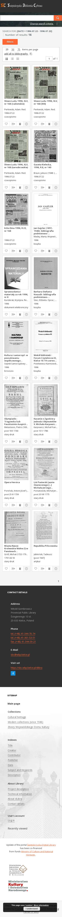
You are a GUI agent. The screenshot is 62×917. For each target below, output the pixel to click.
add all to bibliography (18, 53)
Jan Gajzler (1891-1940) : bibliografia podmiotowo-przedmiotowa (44, 231)
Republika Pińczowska (45, 545)
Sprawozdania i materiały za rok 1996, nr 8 (16, 294)
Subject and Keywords (20, 770)
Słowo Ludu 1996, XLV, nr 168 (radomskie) (16, 102)
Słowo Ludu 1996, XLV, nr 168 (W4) (46, 102)
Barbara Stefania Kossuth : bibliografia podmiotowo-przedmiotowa (45, 294)
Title (10, 745)
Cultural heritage (17, 717)
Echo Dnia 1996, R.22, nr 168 (15, 229)
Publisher (13, 760)
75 (19, 49)
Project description (18, 789)
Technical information (20, 794)
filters (10, 41)
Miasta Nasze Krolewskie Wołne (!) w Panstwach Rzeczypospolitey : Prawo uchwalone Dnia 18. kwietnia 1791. (16, 548)
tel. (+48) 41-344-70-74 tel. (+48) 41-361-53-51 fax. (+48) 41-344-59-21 (23, 637)
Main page (14, 703)
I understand (32, 909)
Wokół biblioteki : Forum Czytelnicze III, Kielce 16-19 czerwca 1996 (45, 358)
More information (41, 905)
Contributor (14, 755)
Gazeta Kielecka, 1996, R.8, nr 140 (43, 166)
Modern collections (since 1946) (25, 722)
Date (10, 765)
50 (13, 49)
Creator (12, 750)
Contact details (16, 803)
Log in (11, 820)
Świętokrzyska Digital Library (41, 844)
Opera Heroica (12, 482)
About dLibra (15, 798)
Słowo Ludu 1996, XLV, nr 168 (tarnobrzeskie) (16, 166)
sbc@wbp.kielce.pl (20, 654)
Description (14, 774)
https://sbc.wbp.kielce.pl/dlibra (26, 667)
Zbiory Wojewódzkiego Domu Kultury (28, 727)
